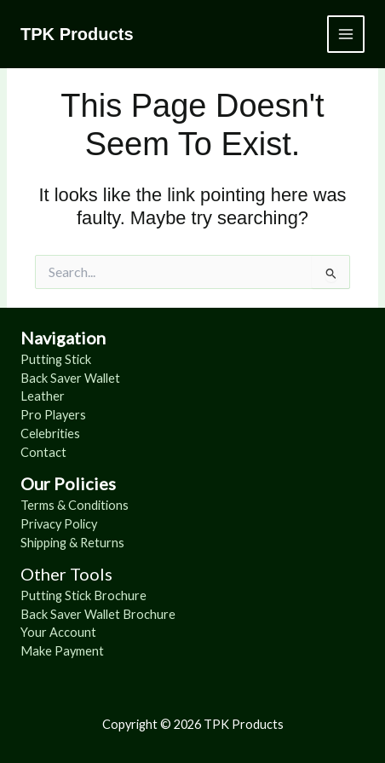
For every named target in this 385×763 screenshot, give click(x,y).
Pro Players (53, 415)
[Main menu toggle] (346, 34)
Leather (42, 396)
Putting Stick (55, 359)
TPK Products (77, 34)
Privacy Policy (58, 524)
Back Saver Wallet (70, 378)
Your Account (58, 632)
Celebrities (50, 433)
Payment (79, 651)
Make (37, 651)
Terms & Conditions (74, 505)
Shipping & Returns (72, 542)
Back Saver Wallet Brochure (97, 614)
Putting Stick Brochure (83, 595)
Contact (43, 452)
